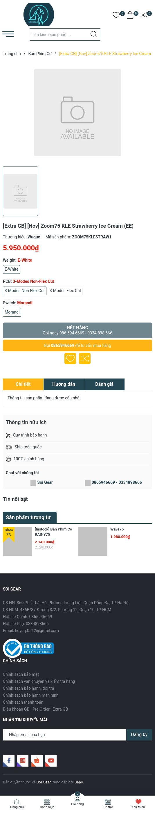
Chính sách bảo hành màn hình (30, 695)
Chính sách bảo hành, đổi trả (28, 688)
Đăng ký (139, 734)
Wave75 (117, 529)
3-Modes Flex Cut (65, 290)
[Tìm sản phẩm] (65, 34)
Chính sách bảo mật (21, 674)
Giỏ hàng (77, 804)
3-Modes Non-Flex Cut (25, 290)
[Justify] (94, 34)
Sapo (79, 782)
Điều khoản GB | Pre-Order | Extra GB (35, 709)
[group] (77, 112)
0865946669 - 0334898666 (117, 482)
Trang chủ (17, 807)
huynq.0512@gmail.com (37, 630)
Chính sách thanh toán (23, 702)
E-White (11, 269)
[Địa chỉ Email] (77, 734)
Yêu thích (138, 807)
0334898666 (37, 623)
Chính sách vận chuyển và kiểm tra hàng (39, 681)
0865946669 (62, 345)
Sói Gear (45, 482)
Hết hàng (77, 330)
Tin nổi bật (15, 499)
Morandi (12, 312)
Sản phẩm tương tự (28, 517)
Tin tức (108, 807)
